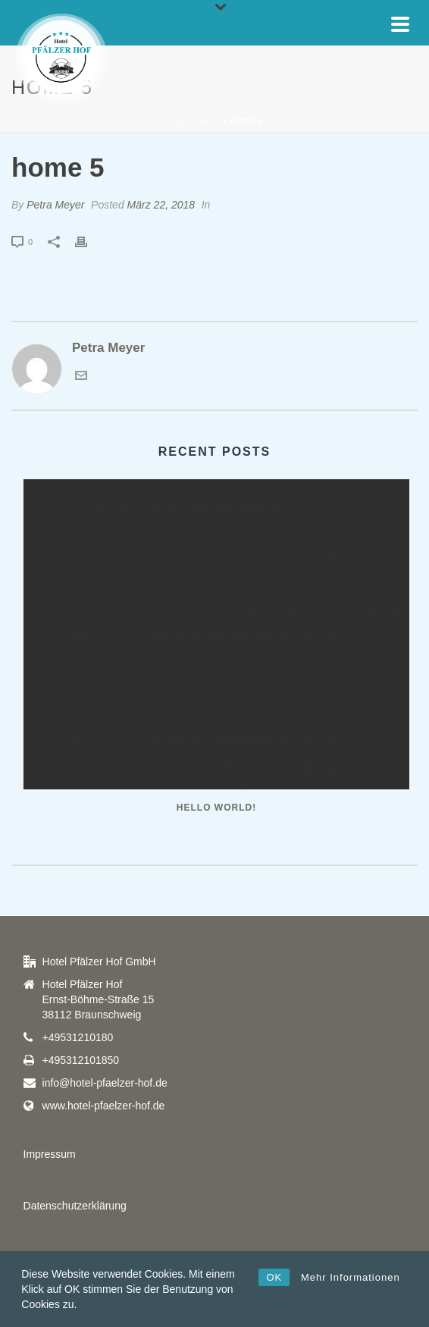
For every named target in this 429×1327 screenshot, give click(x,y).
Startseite (192, 122)
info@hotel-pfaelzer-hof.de (105, 1083)
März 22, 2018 (161, 205)
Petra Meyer (55, 205)
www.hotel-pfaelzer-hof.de (103, 1106)
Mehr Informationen (350, 1277)
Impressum (49, 1154)
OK (274, 1277)
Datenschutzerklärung (75, 1206)
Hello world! (216, 807)
